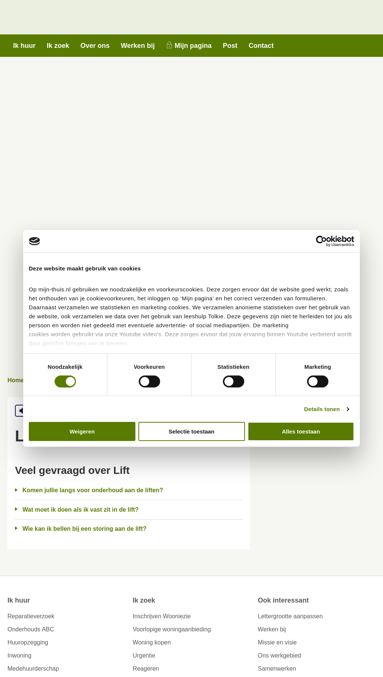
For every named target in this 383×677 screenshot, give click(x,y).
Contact (261, 45)
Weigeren (82, 431)
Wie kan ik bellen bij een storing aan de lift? (84, 529)
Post (230, 45)
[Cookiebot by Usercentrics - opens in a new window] (321, 241)
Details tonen (322, 409)
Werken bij (138, 45)
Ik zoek (58, 45)
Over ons (95, 45)
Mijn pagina (193, 45)
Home (15, 380)
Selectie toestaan (192, 431)
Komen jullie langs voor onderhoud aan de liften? (92, 490)
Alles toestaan (301, 431)
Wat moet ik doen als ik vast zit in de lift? (80, 509)
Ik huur (24, 45)
